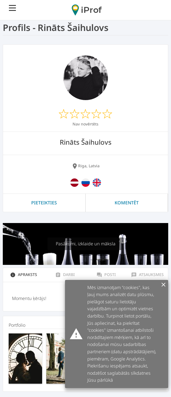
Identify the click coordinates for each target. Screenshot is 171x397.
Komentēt (127, 203)
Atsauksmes (147, 274)
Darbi (65, 274)
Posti (106, 274)
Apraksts (23, 274)
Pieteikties (44, 203)
